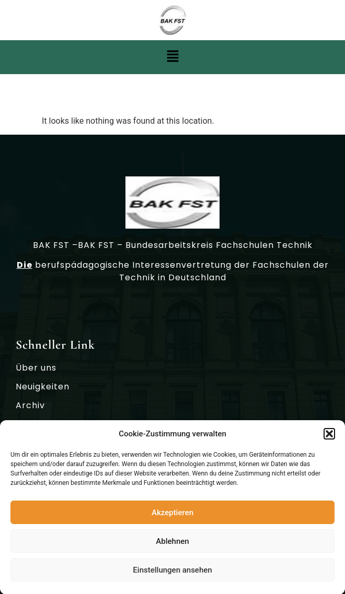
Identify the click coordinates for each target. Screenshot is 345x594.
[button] (329, 436)
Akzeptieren (172, 514)
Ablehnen (172, 543)
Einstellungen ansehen (172, 572)
